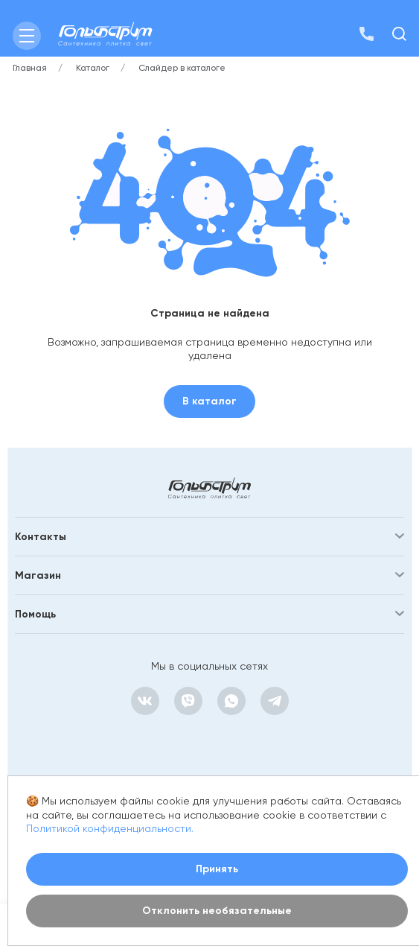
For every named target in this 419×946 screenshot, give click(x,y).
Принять (217, 869)
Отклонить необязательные (217, 910)
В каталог (209, 401)
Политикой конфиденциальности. (109, 828)
